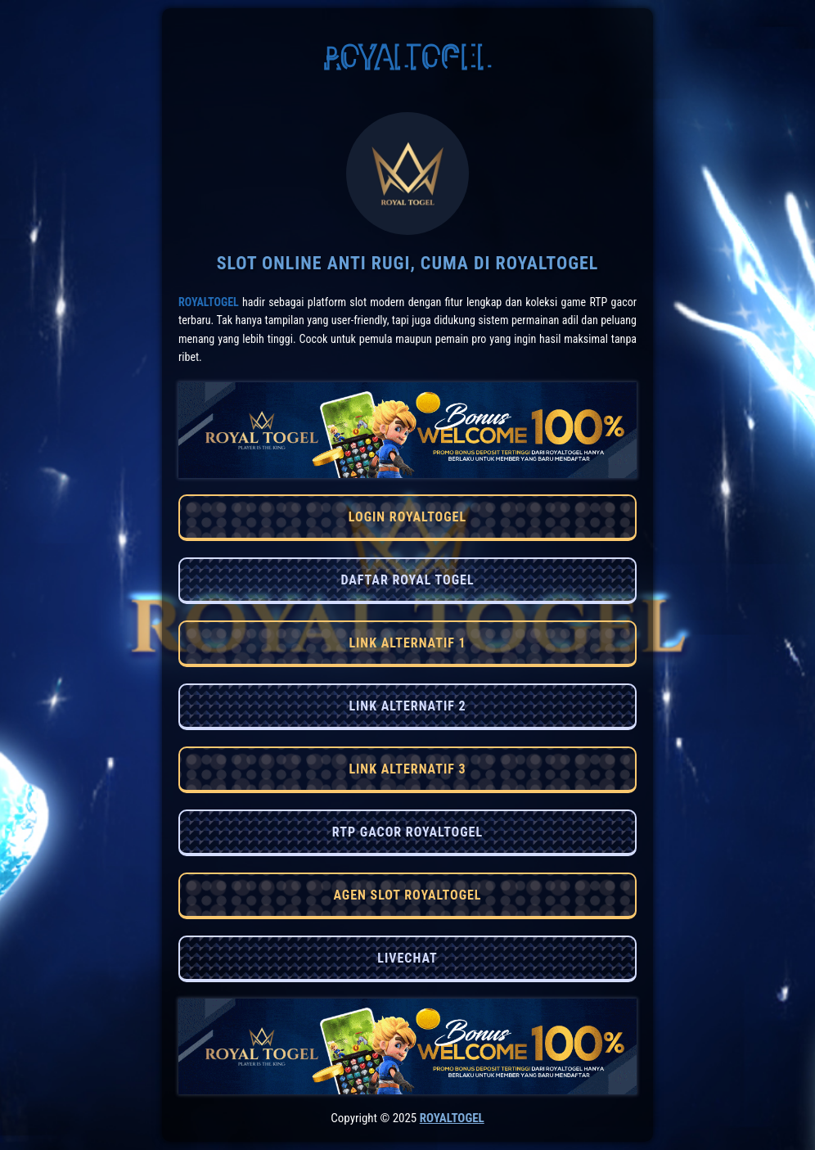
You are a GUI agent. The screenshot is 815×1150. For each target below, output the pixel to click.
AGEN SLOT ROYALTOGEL (407, 895)
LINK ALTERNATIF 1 (407, 643)
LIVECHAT (407, 958)
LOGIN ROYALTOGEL (407, 517)
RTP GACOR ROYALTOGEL (407, 832)
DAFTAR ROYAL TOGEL (407, 580)
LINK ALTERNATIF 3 (407, 769)
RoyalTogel (208, 302)
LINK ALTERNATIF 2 (407, 706)
